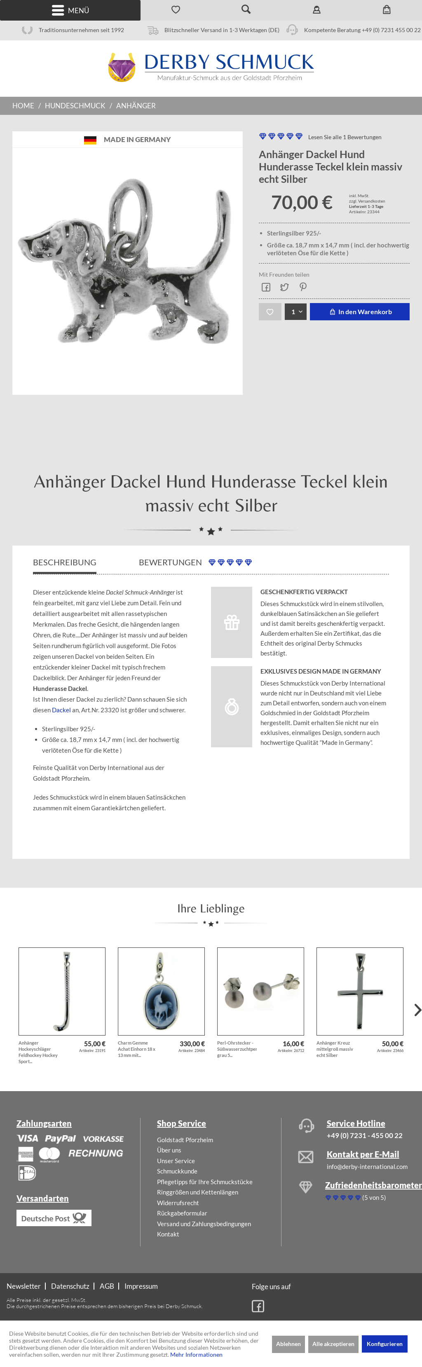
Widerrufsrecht (178, 1202)
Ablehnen (288, 1343)
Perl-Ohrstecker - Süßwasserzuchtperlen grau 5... (237, 1049)
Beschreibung (64, 562)
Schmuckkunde (177, 1171)
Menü (70, 10)
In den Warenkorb (360, 311)
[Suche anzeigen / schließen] (246, 10)
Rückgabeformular (182, 1213)
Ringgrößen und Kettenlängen (197, 1192)
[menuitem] (70, 10)
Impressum (141, 1286)
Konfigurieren (385, 1343)
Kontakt (168, 1234)
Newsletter (24, 1286)
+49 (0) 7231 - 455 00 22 (365, 1135)
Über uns (169, 1150)
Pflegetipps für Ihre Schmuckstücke (205, 1181)
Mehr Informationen (196, 1354)
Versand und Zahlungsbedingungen (204, 1223)
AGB (107, 1286)
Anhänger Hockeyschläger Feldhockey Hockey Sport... (38, 1052)
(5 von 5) (355, 1197)
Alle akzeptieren (333, 1343)
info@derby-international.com (367, 1166)
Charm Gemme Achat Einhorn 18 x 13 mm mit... (136, 1049)
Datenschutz (70, 1286)
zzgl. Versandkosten (367, 200)
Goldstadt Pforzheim (185, 1139)
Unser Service (176, 1160)
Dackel (61, 710)
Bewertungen (195, 562)
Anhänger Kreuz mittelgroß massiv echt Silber (334, 1049)
